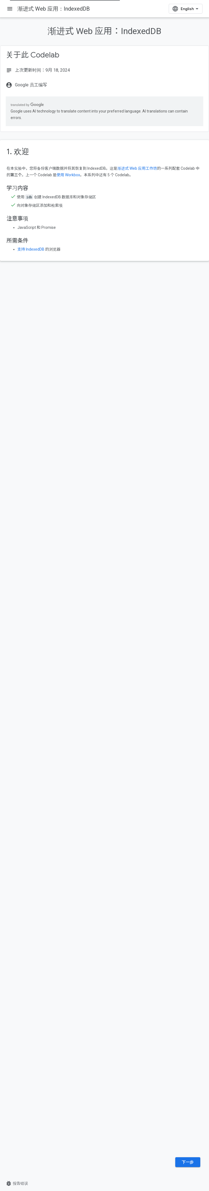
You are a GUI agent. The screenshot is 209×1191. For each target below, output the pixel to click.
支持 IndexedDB (30, 249)
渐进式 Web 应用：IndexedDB (53, 8)
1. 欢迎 (18, 151)
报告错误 (16, 1183)
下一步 (188, 1162)
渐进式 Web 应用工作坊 (137, 168)
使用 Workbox (68, 175)
